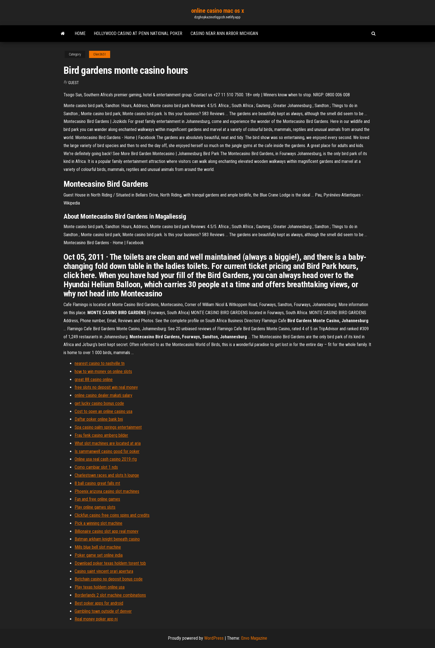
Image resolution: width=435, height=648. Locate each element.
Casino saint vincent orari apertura (104, 571)
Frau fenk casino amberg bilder (101, 435)
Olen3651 (99, 54)
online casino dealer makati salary (103, 395)
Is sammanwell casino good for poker (107, 451)
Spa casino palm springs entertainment (108, 427)
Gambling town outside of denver (103, 611)
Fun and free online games (97, 499)
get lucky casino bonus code (99, 403)
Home (80, 33)
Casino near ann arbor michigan (224, 33)
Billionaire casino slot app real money (106, 531)
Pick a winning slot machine (98, 523)
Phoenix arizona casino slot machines (107, 491)
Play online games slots (95, 507)
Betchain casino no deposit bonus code (109, 579)
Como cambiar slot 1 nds (96, 467)
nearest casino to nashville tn (100, 363)
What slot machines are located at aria (108, 443)
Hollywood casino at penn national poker (138, 33)
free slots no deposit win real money (106, 387)
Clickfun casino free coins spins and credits (112, 515)
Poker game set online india (99, 555)
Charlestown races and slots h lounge (107, 475)
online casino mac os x (217, 10)
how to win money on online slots (103, 371)
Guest (73, 82)
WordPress (214, 638)
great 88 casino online (94, 379)
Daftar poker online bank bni (99, 419)
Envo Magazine (254, 638)
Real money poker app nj (96, 619)
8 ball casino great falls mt (97, 483)
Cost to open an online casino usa (103, 411)
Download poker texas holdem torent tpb (110, 563)
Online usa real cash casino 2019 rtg (106, 459)
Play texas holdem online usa (100, 587)
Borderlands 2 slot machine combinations (110, 595)
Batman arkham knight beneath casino (107, 539)
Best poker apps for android (99, 603)
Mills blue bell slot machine (98, 547)
